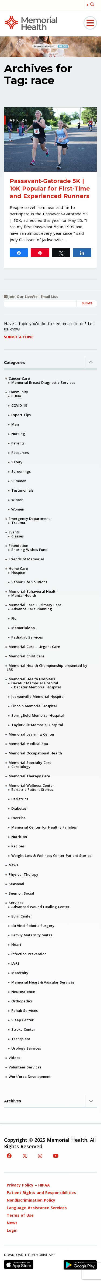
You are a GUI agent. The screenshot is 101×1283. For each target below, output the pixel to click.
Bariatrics (19, 798)
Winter (17, 499)
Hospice (18, 572)
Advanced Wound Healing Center (40, 906)
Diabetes (18, 808)
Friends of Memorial (26, 559)
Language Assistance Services (37, 1207)
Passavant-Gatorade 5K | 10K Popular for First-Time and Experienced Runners (50, 188)
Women (17, 509)
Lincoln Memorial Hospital (34, 705)
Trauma (18, 522)
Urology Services (26, 1048)
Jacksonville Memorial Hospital (38, 696)
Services (16, 902)
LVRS (15, 963)
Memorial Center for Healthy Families (44, 827)
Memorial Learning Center (32, 734)
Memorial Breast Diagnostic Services (43, 382)
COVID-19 (19, 405)
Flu (13, 618)
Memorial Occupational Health (35, 753)
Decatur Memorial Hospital (34, 683)
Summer (18, 480)
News (13, 865)
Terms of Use (20, 1215)
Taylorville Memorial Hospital (37, 724)
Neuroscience (23, 991)
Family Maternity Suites (31, 935)
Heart (16, 944)
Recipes (18, 846)
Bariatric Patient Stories (32, 789)
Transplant (20, 1038)
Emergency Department (29, 518)
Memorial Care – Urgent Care (34, 646)
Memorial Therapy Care (29, 776)
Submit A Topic (18, 336)
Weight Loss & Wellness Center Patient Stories (51, 855)
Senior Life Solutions (29, 582)
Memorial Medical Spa (28, 743)
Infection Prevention (29, 953)
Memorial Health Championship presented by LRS (47, 667)
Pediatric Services (27, 637)
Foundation (18, 545)
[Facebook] (9, 1156)
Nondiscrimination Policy (31, 1200)
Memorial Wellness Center (31, 785)
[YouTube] (55, 1156)
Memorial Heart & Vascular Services (42, 982)
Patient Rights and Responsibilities (41, 1192)
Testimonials (22, 490)
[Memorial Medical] (31, 22)
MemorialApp (23, 627)
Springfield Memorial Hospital (37, 715)
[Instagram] (40, 1156)
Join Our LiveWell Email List (31, 296)
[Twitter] (24, 1156)
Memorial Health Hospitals (32, 679)
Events (14, 532)
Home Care (18, 568)
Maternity (19, 972)
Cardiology (20, 766)
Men (15, 424)
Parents (18, 443)
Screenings (21, 471)
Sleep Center (22, 1020)
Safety (16, 462)
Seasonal (16, 883)
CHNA (16, 396)
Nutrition (19, 836)
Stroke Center (23, 1029)
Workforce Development (30, 1076)
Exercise (18, 817)
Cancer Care (19, 378)
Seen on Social (21, 893)
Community (18, 391)
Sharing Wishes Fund (29, 549)
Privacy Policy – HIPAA (28, 1185)
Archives (50, 1101)
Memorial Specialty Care (30, 762)
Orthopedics (22, 1001)
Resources (20, 452)
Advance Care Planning (31, 608)
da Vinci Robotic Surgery (32, 925)
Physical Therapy (23, 874)
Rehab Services (24, 1010)
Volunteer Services (25, 1067)
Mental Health (23, 595)
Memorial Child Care (26, 656)
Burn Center (21, 916)
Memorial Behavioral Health (33, 591)
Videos (14, 1057)
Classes (17, 536)
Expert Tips (21, 414)
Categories (50, 362)
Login (12, 1230)
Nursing (18, 433)
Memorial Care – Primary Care (35, 604)
